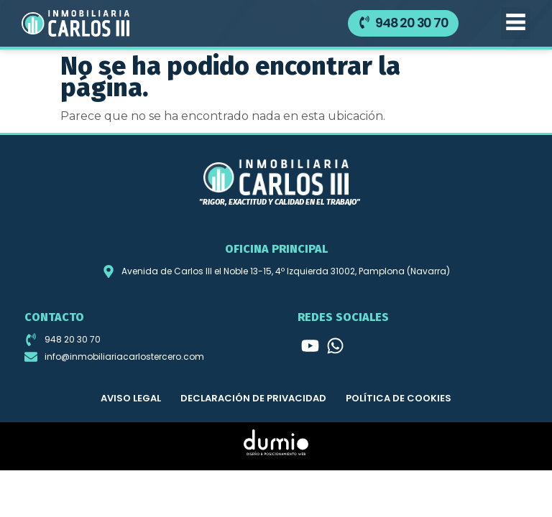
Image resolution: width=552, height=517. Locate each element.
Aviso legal (131, 398)
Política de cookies (398, 398)
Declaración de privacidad (253, 398)
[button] (515, 23)
